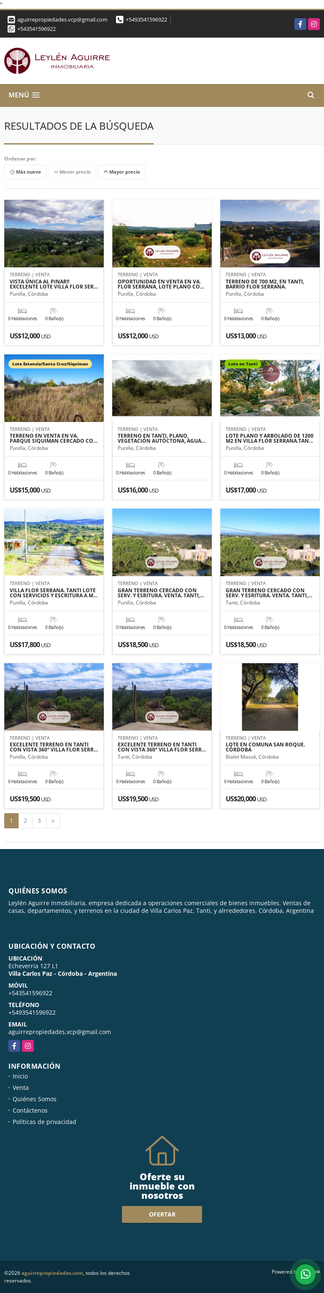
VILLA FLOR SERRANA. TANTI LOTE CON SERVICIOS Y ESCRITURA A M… (53, 593)
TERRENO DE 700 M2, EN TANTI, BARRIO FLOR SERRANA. (265, 284)
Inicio (20, 1076)
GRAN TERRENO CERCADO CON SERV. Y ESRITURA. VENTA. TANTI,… (161, 593)
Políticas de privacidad (44, 1122)
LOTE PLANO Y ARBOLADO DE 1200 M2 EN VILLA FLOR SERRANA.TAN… (269, 438)
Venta (21, 1087)
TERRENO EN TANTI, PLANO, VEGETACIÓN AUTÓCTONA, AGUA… (161, 438)
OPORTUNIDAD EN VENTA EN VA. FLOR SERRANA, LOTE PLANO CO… (161, 284)
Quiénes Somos (35, 1099)
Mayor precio (121, 172)
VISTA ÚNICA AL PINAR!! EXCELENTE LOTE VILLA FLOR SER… (54, 284)
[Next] (53, 820)
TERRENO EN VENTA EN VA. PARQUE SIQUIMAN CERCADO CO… (53, 438)
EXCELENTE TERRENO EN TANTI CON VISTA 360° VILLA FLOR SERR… (54, 747)
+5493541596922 (146, 19)
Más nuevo (25, 172)
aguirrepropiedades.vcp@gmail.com (59, 1032)
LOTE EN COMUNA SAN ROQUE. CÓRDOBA (265, 747)
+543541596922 (36, 29)
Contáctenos (30, 1110)
